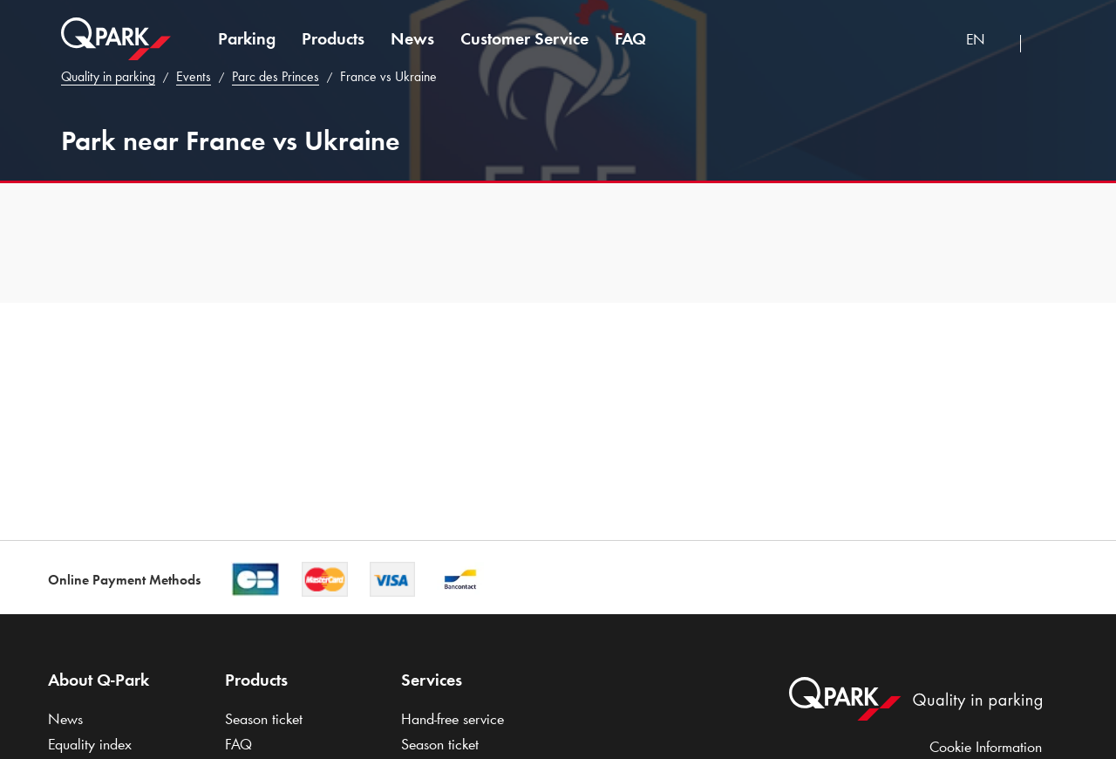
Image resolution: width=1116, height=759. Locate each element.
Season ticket (264, 718)
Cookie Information (985, 746)
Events (193, 76)
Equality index (90, 744)
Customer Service (524, 38)
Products (333, 38)
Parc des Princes (275, 76)
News (412, 38)
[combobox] (986, 41)
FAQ (630, 38)
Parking (247, 38)
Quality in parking (108, 76)
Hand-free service (452, 718)
